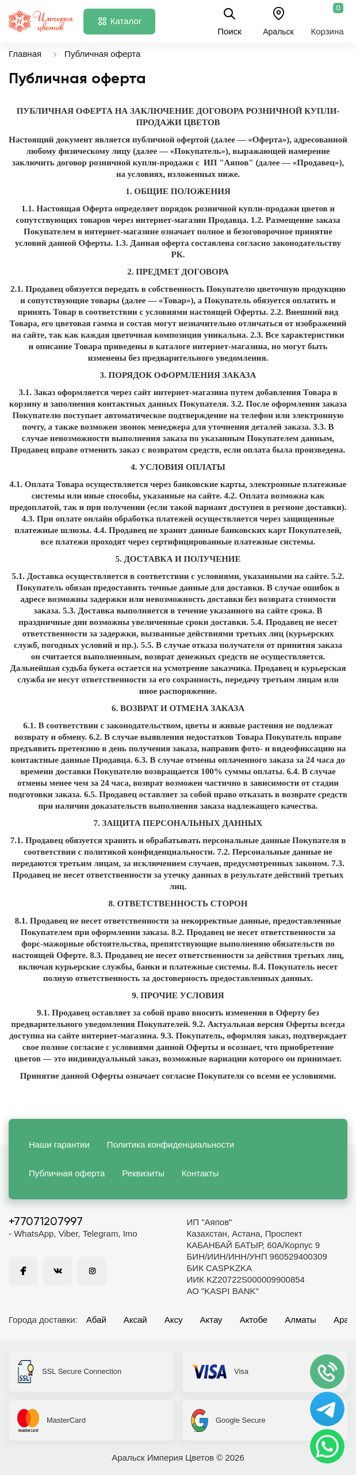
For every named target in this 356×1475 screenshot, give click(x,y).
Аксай (135, 1320)
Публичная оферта (102, 54)
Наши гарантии (59, 1144)
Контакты (200, 1173)
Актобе (254, 1320)
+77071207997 (46, 1222)
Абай (96, 1320)
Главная (25, 54)
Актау (211, 1320)
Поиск (229, 21)
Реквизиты (143, 1173)
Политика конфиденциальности (170, 1144)
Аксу (173, 1320)
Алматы (300, 1320)
